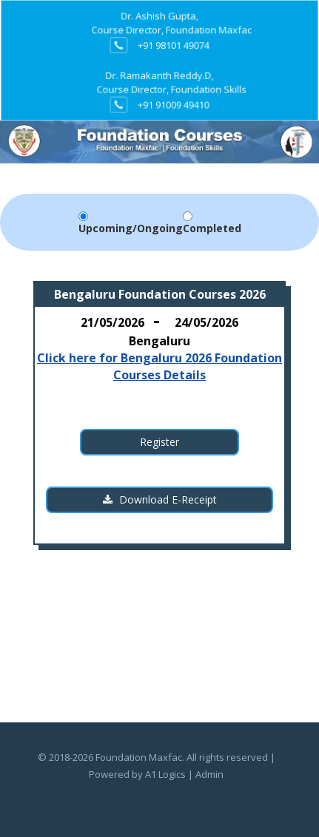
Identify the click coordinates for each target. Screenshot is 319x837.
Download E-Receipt (160, 499)
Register (159, 442)
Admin (209, 774)
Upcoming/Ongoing (130, 228)
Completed (212, 228)
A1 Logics (165, 774)
